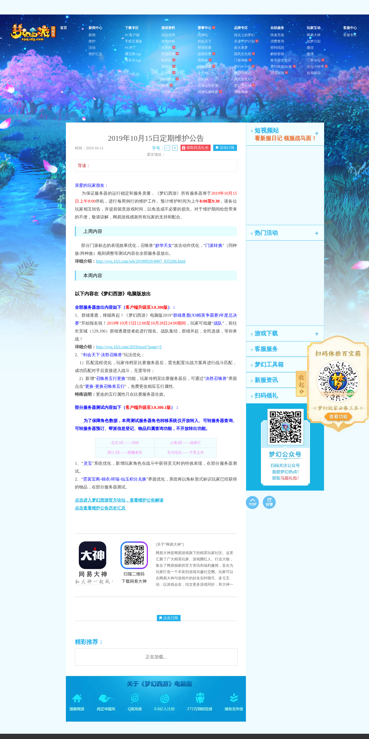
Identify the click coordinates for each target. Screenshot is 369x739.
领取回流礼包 (195, 148)
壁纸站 (166, 92)
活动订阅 (225, 148)
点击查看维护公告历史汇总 (100, 508)
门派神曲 (242, 60)
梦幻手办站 (244, 85)
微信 (310, 48)
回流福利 (279, 73)
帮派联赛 (204, 48)
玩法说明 (168, 35)
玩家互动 (314, 28)
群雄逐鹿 (206, 66)
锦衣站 (168, 60)
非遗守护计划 (246, 41)
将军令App (133, 60)
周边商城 (241, 92)
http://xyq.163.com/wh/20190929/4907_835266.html (141, 261)
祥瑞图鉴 (170, 79)
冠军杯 (203, 79)
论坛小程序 (317, 66)
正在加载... (156, 656)
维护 (92, 41)
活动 (92, 48)
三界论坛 (315, 60)
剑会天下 (204, 41)
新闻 (92, 35)
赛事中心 (206, 28)
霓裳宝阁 (170, 54)
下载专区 (132, 28)
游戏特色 (168, 41)
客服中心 (350, 28)
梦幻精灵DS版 (283, 66)
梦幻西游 (33, 33)
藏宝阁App (133, 54)
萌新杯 (205, 60)
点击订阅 (168, 618)
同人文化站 (242, 79)
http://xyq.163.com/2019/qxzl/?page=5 (129, 347)
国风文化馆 (244, 54)
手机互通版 (133, 41)
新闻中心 (95, 28)
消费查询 (277, 41)
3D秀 (167, 85)
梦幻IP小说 (244, 66)
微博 (310, 54)
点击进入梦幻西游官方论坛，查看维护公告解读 (119, 500)
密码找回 (277, 48)
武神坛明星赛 (208, 85)
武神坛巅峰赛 (210, 92)
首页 (63, 28)
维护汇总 (95, 54)
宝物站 (168, 73)
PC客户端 (132, 35)
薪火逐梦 (241, 48)
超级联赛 (206, 54)
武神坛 (203, 35)
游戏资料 (168, 28)
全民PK (203, 73)
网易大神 (314, 35)
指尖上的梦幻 (244, 35)
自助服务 (277, 28)
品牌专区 (241, 28)
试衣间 (168, 48)
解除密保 (277, 54)
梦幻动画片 (242, 73)
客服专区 (350, 35)
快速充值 (277, 35)
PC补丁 (130, 48)
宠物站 (168, 66)
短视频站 (314, 73)
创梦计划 (314, 41)
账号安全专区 (280, 60)
